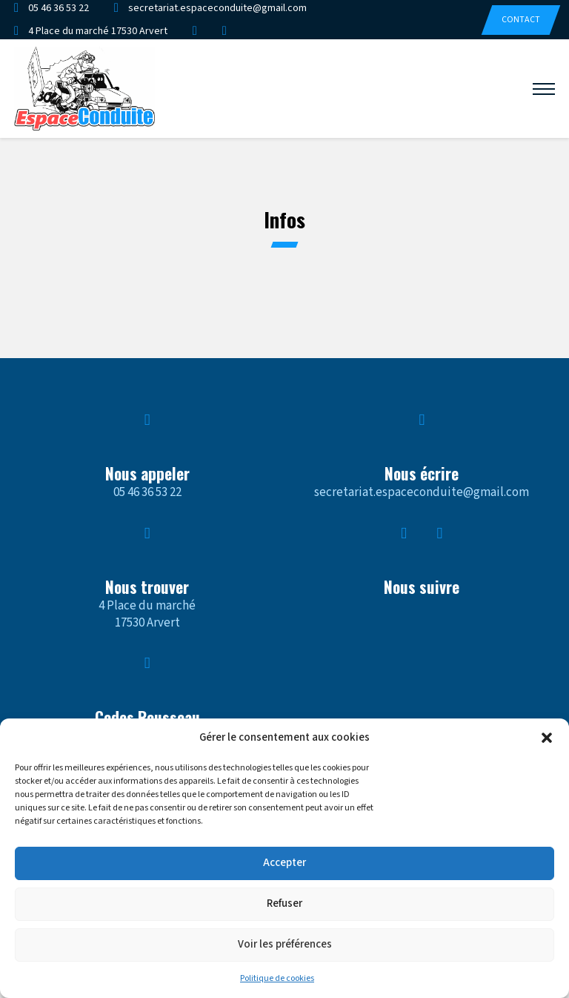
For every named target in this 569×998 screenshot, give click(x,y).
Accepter (284, 862)
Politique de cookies (277, 978)
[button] (546, 737)
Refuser (284, 903)
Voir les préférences (285, 944)
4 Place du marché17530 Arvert (147, 614)
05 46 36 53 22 (147, 492)
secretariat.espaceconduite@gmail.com (421, 492)
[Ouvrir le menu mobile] (544, 89)
